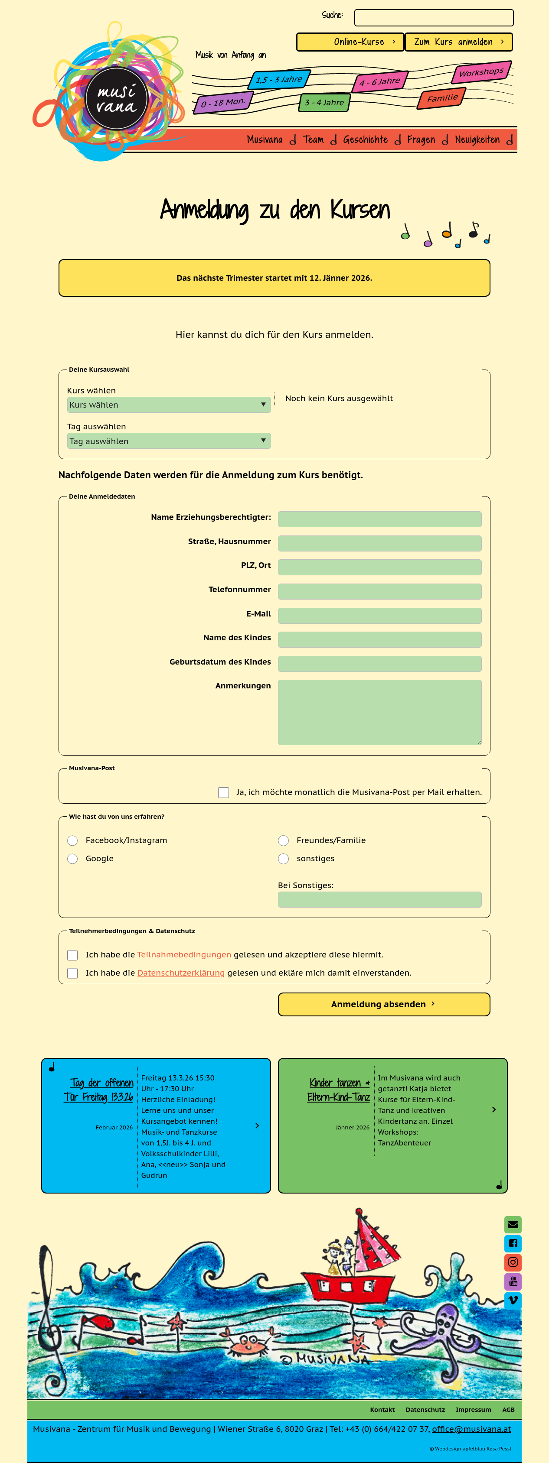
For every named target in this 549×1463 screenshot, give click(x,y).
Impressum (473, 1409)
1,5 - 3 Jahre (279, 79)
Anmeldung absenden (384, 1004)
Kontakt (382, 1409)
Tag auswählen (96, 426)
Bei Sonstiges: (305, 885)
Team (313, 139)
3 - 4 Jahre (324, 102)
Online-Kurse (366, 42)
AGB (508, 1409)
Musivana (265, 139)
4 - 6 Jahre (380, 81)
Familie (443, 97)
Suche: (332, 15)
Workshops (482, 72)
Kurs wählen (91, 390)
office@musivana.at (471, 1429)
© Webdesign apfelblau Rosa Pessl (470, 1449)
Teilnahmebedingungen (184, 954)
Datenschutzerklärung (181, 972)
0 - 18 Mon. (223, 102)
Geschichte (365, 139)
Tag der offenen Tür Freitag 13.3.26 (98, 1090)
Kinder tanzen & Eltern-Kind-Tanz (338, 1090)
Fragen (421, 139)
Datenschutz (425, 1409)
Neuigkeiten (477, 139)
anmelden (461, 42)
